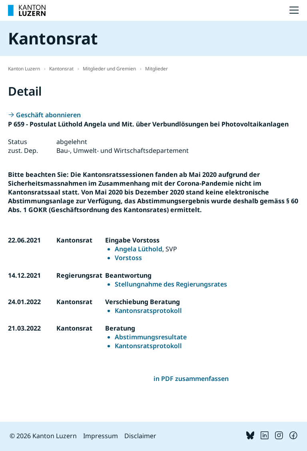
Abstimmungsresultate (151, 337)
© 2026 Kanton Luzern (43, 435)
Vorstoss (128, 257)
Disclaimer (140, 435)
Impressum (100, 435)
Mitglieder (156, 68)
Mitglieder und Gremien (109, 68)
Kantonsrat (61, 68)
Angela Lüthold (138, 249)
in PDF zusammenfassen (191, 378)
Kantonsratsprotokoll (148, 310)
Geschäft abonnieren (48, 114)
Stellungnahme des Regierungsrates (171, 284)
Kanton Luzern (24, 68)
